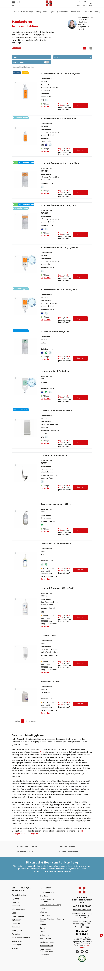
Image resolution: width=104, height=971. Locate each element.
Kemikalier (16, 927)
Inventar (15, 948)
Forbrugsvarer (17, 930)
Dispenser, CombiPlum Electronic (56, 411)
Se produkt (45, 106)
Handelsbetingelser (47, 942)
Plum (42, 752)
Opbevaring (16, 920)
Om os (42, 908)
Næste (32, 721)
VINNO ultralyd (45, 938)
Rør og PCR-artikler (19, 895)
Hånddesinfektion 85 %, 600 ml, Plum (58, 119)
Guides (42, 928)
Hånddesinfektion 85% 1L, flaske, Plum (59, 290)
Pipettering (16, 902)
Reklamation (44, 935)
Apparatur (16, 905)
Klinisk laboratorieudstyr (21, 937)
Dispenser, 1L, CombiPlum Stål (55, 456)
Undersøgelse (17, 944)
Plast (14, 913)
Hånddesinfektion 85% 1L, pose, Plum (58, 206)
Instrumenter (17, 941)
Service (42, 931)
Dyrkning (15, 898)
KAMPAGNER (44, 955)
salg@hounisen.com (85, 17)
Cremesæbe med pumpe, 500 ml (56, 504)
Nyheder (43, 924)
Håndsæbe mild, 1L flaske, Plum (55, 371)
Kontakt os (44, 896)
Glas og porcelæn (19, 909)
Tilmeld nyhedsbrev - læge (50, 905)
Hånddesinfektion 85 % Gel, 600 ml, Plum (60, 74)
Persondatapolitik (46, 946)
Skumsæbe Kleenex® (50, 682)
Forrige (16, 721)
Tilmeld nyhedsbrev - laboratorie (48, 900)
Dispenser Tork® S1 (49, 636)
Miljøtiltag (43, 912)
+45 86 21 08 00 (82, 906)
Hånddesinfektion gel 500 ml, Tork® (57, 588)
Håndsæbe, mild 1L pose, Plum (55, 332)
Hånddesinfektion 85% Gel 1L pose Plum (60, 163)
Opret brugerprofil (47, 892)
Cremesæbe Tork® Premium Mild (56, 544)
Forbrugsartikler (18, 916)
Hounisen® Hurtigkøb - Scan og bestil (52, 920)
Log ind (60, 104)
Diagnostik (16, 923)
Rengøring (16, 934)
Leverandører (45, 915)
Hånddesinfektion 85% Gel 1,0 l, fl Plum (59, 248)
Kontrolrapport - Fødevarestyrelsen (47, 950)
